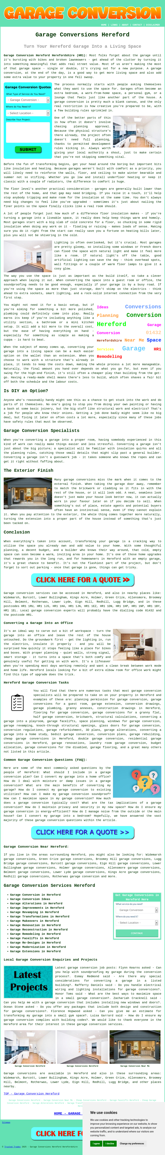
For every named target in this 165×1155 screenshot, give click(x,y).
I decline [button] (110, 1143)
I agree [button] (96, 1143)
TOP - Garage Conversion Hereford (31, 1093)
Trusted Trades (12, 1147)
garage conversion (84, 876)
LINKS (114, 25)
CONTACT (137, 25)
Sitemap (6, 1122)
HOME (104, 25)
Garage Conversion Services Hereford (49, 885)
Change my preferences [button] (132, 1143)
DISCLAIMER (153, 25)
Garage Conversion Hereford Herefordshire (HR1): (45, 55)
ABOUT (125, 25)
